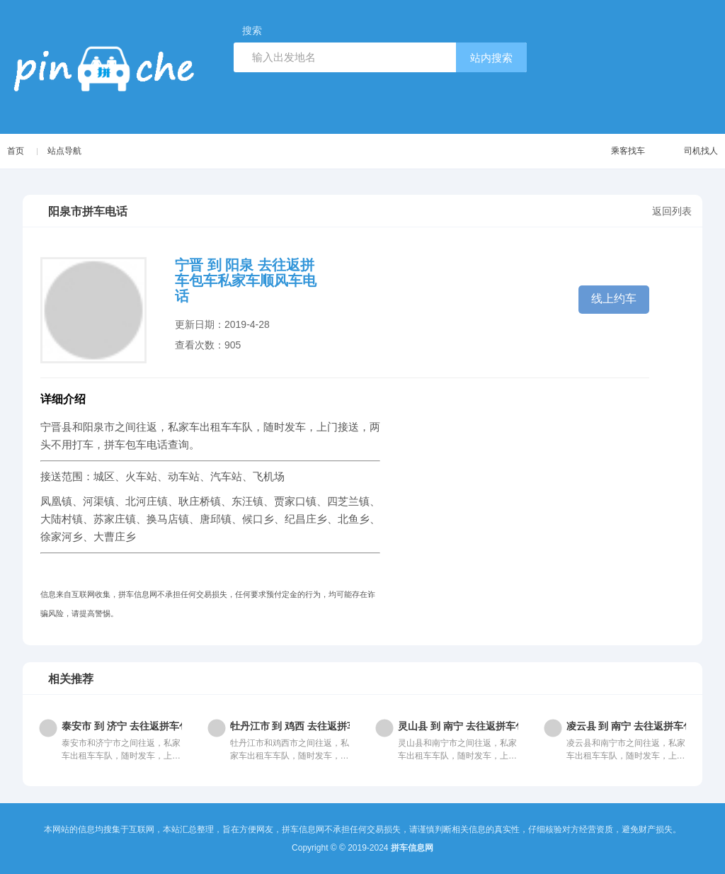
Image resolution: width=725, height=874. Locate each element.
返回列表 (672, 211)
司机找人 (687, 151)
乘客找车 (614, 151)
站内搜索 (491, 58)
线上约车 (613, 299)
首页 (15, 151)
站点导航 (66, 151)
